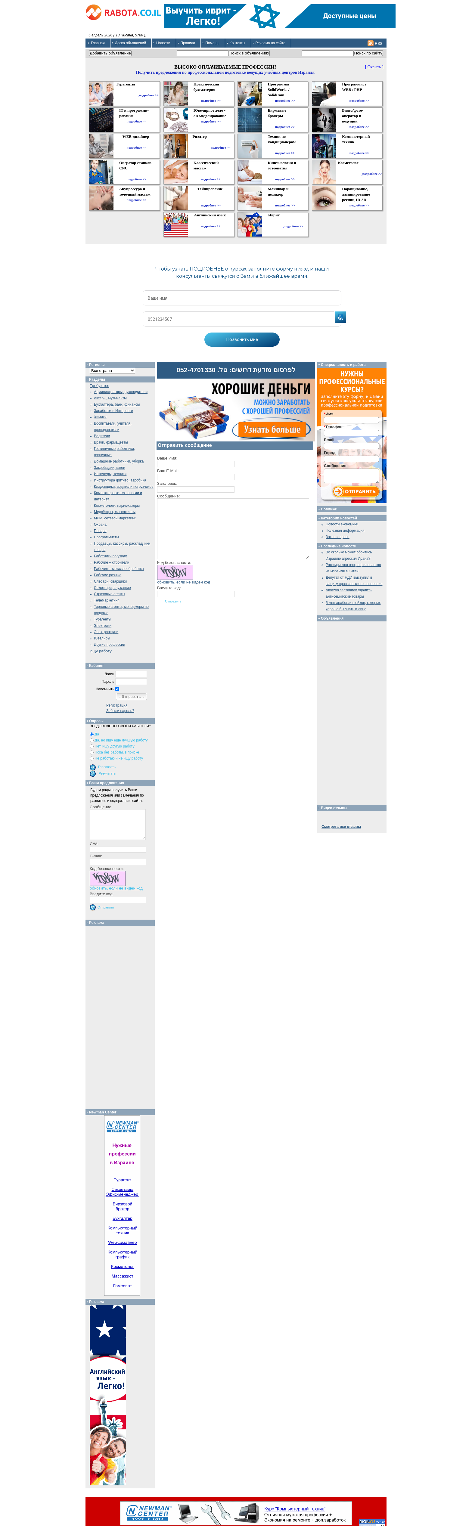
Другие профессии (109, 644)
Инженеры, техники (110, 474)
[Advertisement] (122, 1016)
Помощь (212, 43)
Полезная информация (345, 530)
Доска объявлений (130, 43)
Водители (102, 436)
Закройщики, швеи (109, 468)
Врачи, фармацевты (111, 442)
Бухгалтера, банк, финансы (117, 404)
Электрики (102, 626)
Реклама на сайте (271, 43)
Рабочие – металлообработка (119, 569)
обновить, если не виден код (183, 582)
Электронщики (106, 632)
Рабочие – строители (111, 562)
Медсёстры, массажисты (114, 512)
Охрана (100, 524)
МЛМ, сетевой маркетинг (114, 518)
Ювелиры (102, 638)
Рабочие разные (107, 575)
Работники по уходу (110, 556)
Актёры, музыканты (110, 398)
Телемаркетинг (106, 600)
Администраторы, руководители (121, 392)
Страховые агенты (109, 594)
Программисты (106, 537)
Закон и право (337, 537)
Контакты (237, 43)
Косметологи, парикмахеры (117, 505)
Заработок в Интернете (113, 411)
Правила (188, 43)
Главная (98, 43)
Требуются (99, 385)
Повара (100, 531)
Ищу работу (101, 651)
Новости (163, 43)
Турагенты (102, 619)
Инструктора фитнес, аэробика (120, 480)
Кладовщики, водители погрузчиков (124, 486)
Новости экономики (342, 524)
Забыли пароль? (120, 711)
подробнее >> (149, 95)
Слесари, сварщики (110, 581)
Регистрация (116, 705)
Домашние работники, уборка (119, 461)
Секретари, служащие (112, 588)
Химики (100, 417)
